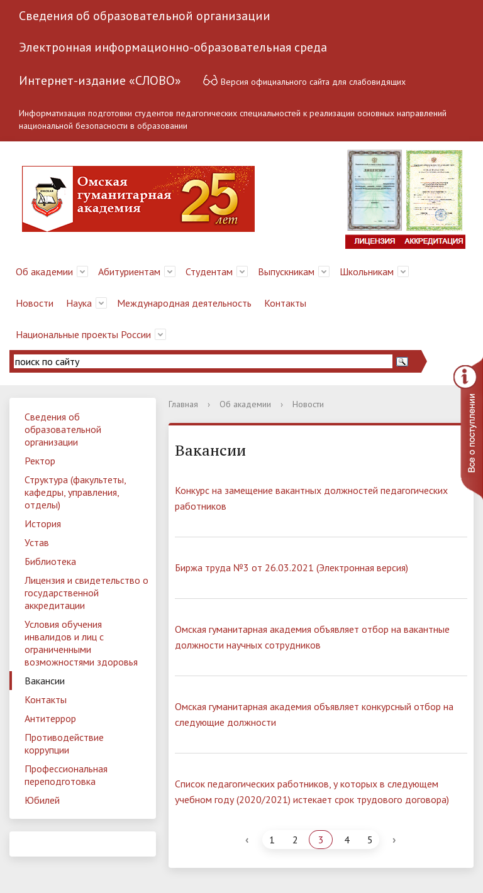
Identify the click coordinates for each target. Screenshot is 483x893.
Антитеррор (50, 718)
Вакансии (45, 680)
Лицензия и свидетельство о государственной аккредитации (86, 592)
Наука (79, 303)
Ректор (40, 460)
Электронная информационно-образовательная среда (173, 47)
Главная (183, 404)
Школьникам (367, 271)
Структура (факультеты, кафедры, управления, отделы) (75, 492)
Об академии (44, 271)
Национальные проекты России (83, 334)
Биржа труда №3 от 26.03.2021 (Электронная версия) (291, 567)
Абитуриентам (129, 271)
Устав (37, 542)
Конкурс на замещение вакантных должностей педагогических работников (311, 498)
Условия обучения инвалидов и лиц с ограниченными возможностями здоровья (81, 643)
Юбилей (42, 800)
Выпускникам (286, 271)
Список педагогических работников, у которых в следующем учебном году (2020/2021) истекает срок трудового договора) (312, 791)
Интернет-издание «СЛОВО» (100, 80)
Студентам (209, 271)
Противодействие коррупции (64, 743)
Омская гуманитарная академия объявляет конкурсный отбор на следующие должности (314, 714)
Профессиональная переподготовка (66, 774)
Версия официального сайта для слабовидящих (304, 80)
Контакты (285, 303)
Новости (34, 303)
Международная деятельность (184, 303)
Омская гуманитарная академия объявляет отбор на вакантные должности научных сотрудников (312, 637)
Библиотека (50, 561)
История (43, 523)
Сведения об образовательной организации (144, 16)
